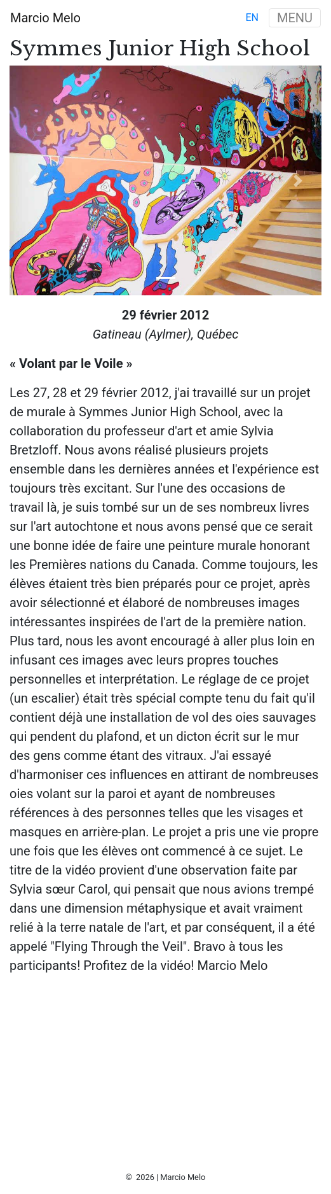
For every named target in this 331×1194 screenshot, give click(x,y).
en (252, 17)
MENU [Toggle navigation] (295, 17)
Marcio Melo (45, 17)
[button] (33, 180)
